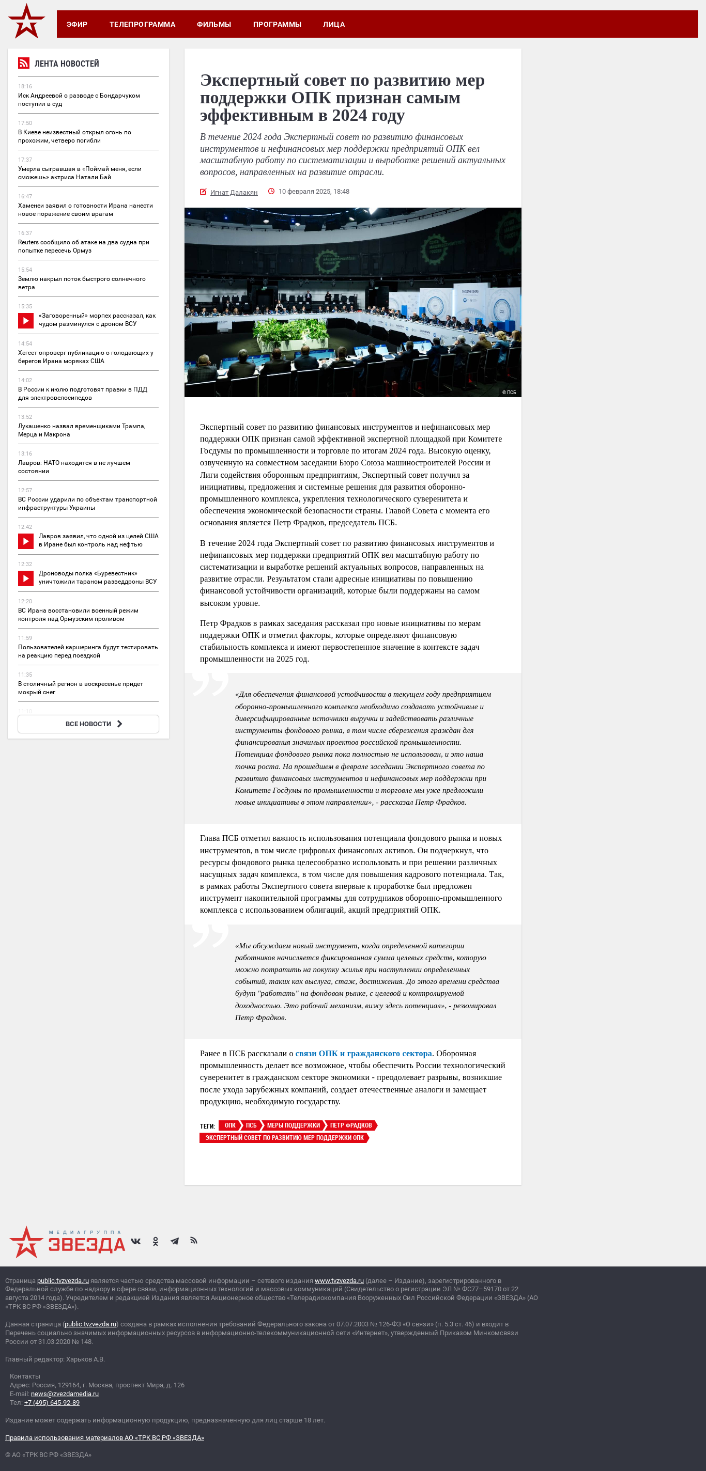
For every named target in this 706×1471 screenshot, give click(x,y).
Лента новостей (58, 64)
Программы (277, 24)
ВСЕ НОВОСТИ (95, 724)
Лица (334, 24)
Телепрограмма (142, 24)
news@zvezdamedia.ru (65, 1394)
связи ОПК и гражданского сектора (364, 1053)
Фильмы (214, 24)
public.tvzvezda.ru (63, 1281)
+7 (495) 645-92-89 (52, 1402)
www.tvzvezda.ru (339, 1281)
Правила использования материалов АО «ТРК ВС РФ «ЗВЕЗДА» (104, 1438)
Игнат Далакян (234, 192)
